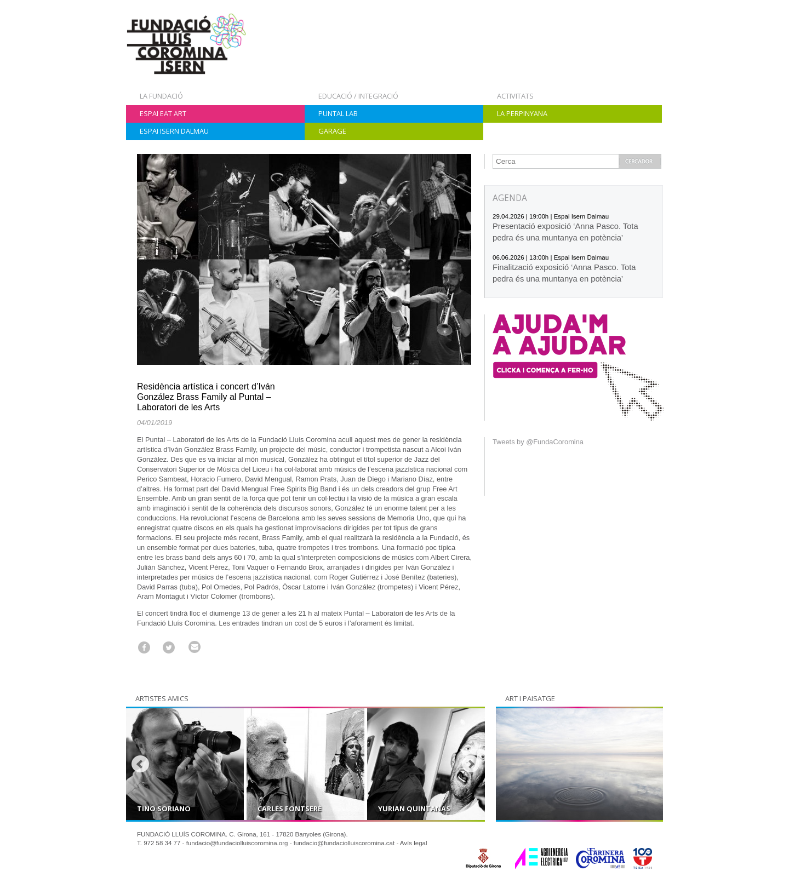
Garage (332, 131)
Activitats (515, 96)
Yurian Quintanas (414, 808)
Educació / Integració (358, 96)
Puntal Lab (338, 113)
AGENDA (510, 198)
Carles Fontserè (290, 808)
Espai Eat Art (163, 113)
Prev (140, 764)
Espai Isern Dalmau (174, 131)
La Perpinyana (522, 113)
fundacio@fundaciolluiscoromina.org (237, 843)
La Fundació (161, 96)
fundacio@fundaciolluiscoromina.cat (344, 843)
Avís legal (413, 843)
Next (470, 764)
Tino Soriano (164, 808)
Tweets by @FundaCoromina (538, 442)
